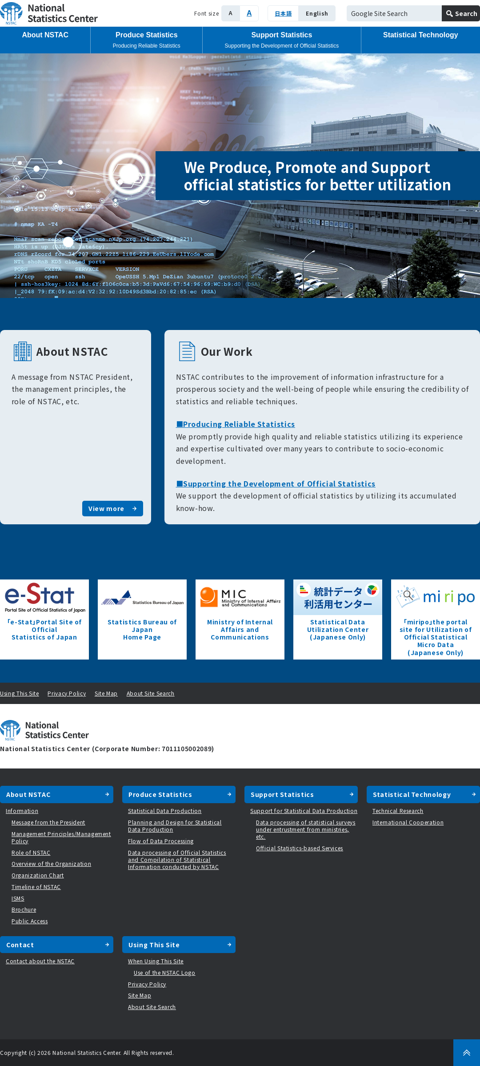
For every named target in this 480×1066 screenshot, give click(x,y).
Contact (20, 944)
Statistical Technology (420, 35)
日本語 (283, 13)
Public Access (30, 921)
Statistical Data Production (165, 810)
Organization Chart (38, 875)
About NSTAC (45, 35)
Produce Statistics (146, 40)
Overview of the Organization (51, 863)
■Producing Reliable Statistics (236, 423)
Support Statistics (282, 40)
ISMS (18, 898)
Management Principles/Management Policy (61, 837)
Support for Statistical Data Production (303, 810)
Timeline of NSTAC (36, 886)
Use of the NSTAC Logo (165, 972)
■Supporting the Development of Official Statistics (276, 483)
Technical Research (398, 810)
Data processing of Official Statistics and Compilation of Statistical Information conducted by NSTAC (177, 859)
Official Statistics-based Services (299, 848)
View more (106, 508)
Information (22, 810)
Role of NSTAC (31, 852)
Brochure (24, 909)
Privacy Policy (67, 693)
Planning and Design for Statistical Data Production (175, 825)
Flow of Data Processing (161, 841)
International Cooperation (408, 822)
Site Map (106, 693)
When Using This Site (156, 961)
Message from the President (48, 822)
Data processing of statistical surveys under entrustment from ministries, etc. (306, 829)
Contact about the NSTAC (40, 961)
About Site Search (151, 693)
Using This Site (19, 693)
